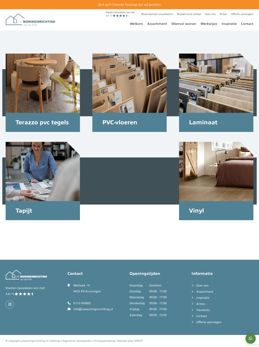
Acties (223, 14)
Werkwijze (209, 24)
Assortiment (157, 24)
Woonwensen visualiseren (157, 14)
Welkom (136, 24)
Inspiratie (229, 24)
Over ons (210, 14)
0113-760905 (82, 303)
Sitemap (55, 340)
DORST (138, 340)
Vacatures (203, 310)
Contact (247, 24)
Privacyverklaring (104, 340)
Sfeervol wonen (183, 24)
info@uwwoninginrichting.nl (93, 309)
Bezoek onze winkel (189, 14)
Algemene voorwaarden (77, 340)
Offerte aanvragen (242, 14)
